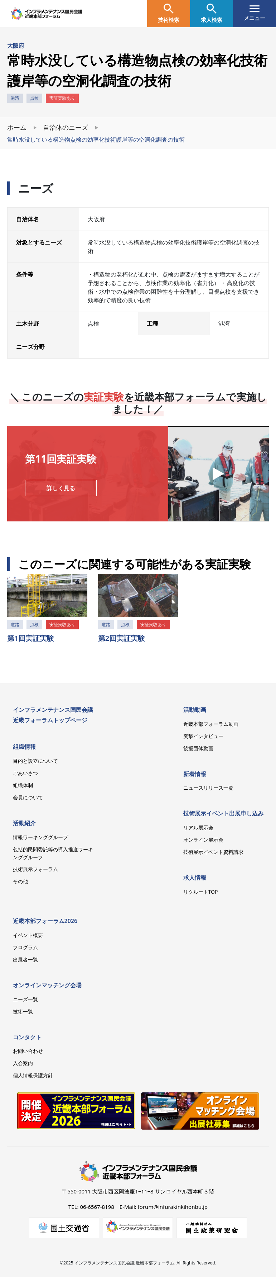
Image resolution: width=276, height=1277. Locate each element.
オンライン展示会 (203, 839)
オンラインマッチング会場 (47, 985)
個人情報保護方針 (33, 1075)
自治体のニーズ (65, 127)
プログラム (25, 947)
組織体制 (23, 785)
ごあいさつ (25, 773)
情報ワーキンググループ (40, 837)
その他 (20, 881)
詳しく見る (61, 488)
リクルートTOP (200, 891)
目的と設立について (35, 760)
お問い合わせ (28, 1050)
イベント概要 (28, 935)
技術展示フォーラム (35, 869)
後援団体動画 (198, 748)
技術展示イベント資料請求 (213, 851)
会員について (28, 797)
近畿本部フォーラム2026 (45, 921)
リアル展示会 (198, 827)
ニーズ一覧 (25, 999)
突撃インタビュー (203, 736)
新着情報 (194, 774)
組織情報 (24, 747)
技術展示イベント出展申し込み (223, 813)
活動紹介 (24, 823)
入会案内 (23, 1063)
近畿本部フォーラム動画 (210, 723)
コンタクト (27, 1037)
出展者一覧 (25, 959)
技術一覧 (23, 1011)
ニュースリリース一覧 (208, 787)
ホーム (16, 127)
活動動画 (194, 710)
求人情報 (194, 877)
